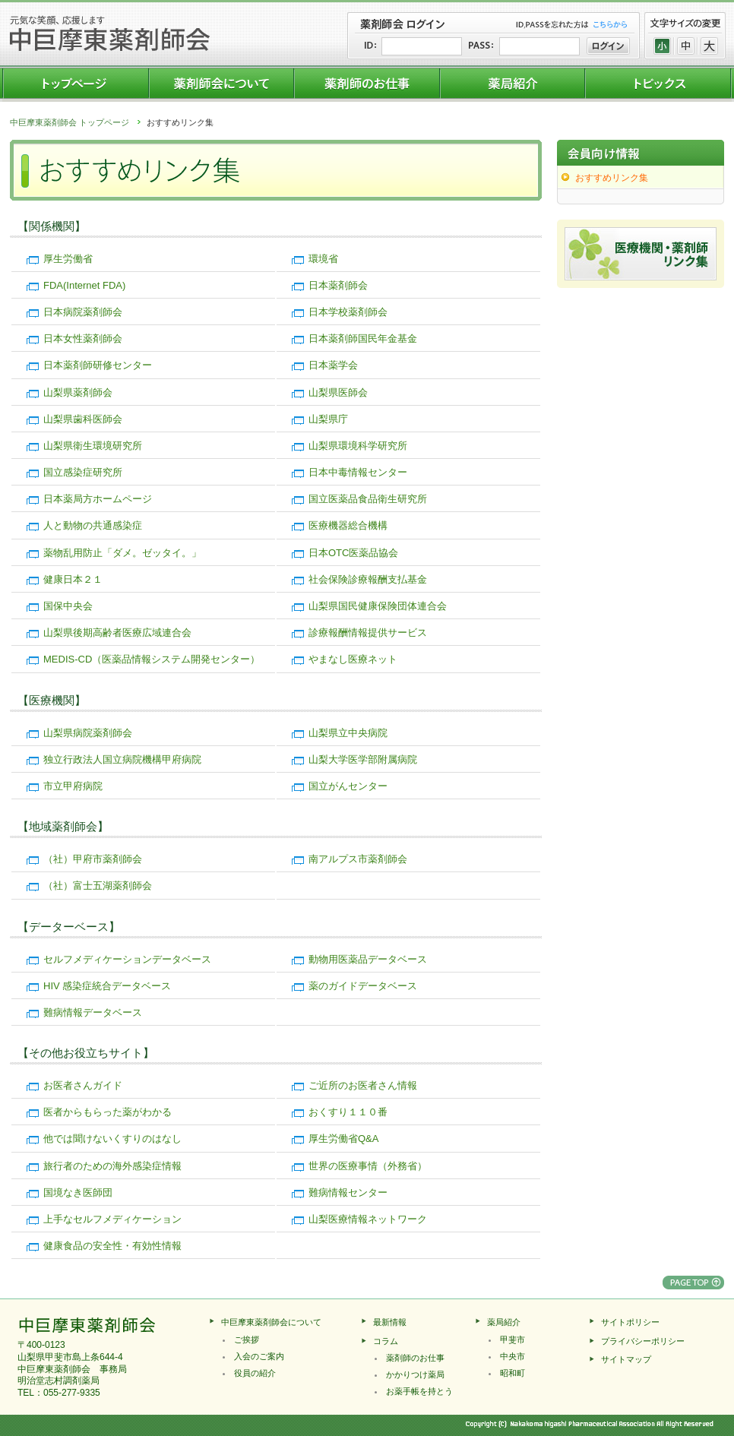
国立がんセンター (348, 786)
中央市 (512, 1356)
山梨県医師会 (338, 392)
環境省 (323, 258)
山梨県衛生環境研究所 (92, 445)
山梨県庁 (328, 419)
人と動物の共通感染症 (92, 525)
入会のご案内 (259, 1356)
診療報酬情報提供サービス (367, 632)
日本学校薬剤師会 (348, 312)
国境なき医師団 (77, 1192)
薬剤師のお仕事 (415, 1357)
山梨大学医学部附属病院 (362, 759)
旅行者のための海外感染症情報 (112, 1166)
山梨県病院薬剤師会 (87, 733)
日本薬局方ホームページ (97, 498)
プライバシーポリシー (643, 1341)
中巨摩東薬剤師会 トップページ (69, 122)
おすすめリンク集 (611, 177)
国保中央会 (68, 606)
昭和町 (512, 1372)
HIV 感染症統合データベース (107, 986)
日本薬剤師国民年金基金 (362, 338)
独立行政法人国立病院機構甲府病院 (122, 759)
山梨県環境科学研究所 (357, 445)
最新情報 (390, 1322)
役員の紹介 (255, 1372)
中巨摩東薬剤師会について (271, 1322)
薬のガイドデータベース (362, 986)
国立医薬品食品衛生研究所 (367, 498)
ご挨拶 (246, 1339)
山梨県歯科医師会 (82, 419)
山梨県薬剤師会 (77, 392)
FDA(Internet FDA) (84, 285)
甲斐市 (512, 1339)
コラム (385, 1341)
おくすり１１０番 (348, 1112)
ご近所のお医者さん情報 (362, 1085)
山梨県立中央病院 (348, 733)
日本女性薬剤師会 (82, 338)
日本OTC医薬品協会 (353, 552)
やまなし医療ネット (352, 659)
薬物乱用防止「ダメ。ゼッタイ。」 (122, 552)
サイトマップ (626, 1359)
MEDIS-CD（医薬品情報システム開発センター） (151, 659)
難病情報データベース (92, 1012)
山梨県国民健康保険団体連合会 (377, 606)
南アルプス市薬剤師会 (357, 859)
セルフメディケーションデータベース (127, 959)
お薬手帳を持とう (419, 1391)
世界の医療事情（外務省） (367, 1166)
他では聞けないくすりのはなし (112, 1138)
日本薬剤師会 (338, 285)
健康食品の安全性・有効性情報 (112, 1245)
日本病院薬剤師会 (82, 312)
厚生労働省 (68, 258)
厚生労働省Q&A (343, 1138)
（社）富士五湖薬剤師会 (97, 885)
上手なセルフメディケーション (112, 1219)
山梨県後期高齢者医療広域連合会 (117, 632)
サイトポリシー (630, 1322)
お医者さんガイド (82, 1085)
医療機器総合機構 (348, 525)
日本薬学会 (333, 365)
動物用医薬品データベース (367, 959)
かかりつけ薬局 (415, 1374)
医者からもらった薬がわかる (107, 1112)
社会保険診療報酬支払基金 (367, 579)
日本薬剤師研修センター (97, 365)
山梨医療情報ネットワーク (367, 1219)
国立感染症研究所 (82, 472)
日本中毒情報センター (357, 472)
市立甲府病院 (73, 786)
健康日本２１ (73, 579)
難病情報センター (348, 1192)
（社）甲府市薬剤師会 (92, 859)
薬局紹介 (503, 1322)
